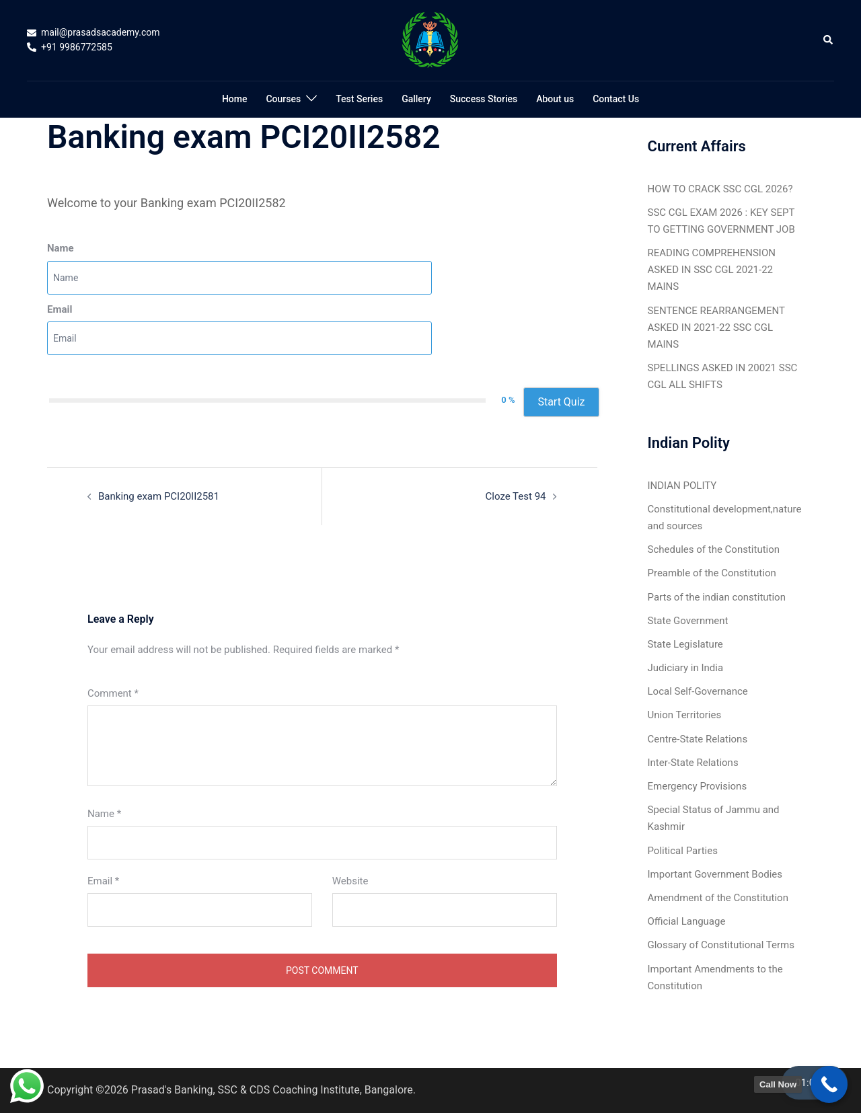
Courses (283, 98)
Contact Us (616, 98)
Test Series (359, 98)
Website (350, 881)
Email (59, 309)
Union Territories (685, 715)
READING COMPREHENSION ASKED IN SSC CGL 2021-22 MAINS (712, 270)
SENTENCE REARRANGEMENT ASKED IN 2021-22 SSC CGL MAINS (716, 327)
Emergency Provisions (697, 786)
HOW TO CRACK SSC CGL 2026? (720, 189)
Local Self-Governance (698, 691)
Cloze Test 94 (516, 496)
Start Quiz (561, 401)
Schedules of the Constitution (714, 549)
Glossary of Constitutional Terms (721, 945)
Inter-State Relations (693, 763)
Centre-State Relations (698, 739)
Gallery (416, 98)
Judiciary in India (686, 668)
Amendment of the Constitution (718, 898)
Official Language (687, 921)
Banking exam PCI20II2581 (158, 496)
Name (60, 248)
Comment (113, 693)
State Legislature (685, 644)
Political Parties (683, 851)
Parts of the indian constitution (717, 597)
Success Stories (483, 98)
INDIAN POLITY (682, 485)
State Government (688, 621)
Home (235, 98)
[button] (828, 40)
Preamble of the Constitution (712, 573)
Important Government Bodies (715, 874)
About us (555, 98)
